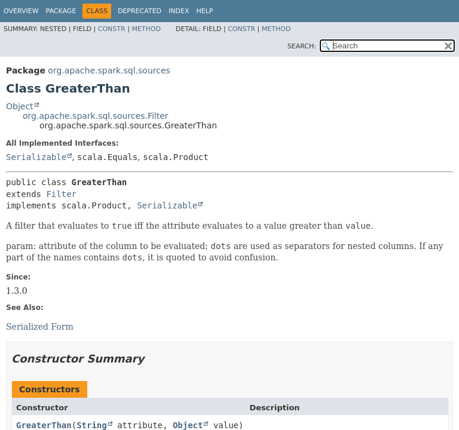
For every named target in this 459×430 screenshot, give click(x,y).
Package (61, 11)
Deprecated (139, 11)
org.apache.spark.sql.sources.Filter (96, 116)
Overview (21, 11)
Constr (112, 29)
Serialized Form (40, 326)
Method (146, 29)
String (91, 425)
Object (19, 106)
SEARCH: (301, 46)
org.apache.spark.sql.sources (109, 70)
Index (179, 11)
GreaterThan (44, 425)
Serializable (36, 157)
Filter (61, 194)
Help (205, 11)
